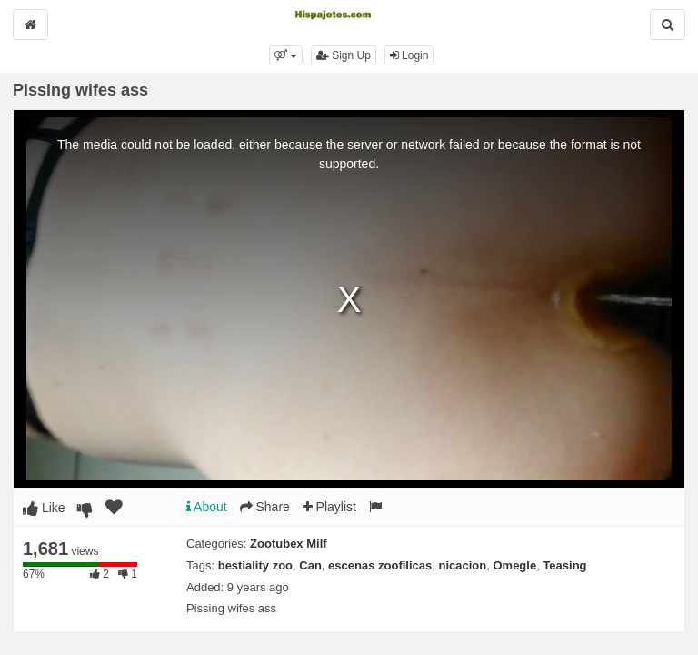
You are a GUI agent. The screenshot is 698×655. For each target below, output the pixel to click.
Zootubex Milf (288, 543)
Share (265, 506)
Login (409, 55)
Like (44, 507)
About (206, 506)
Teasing (564, 565)
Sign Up (343, 55)
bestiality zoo (255, 565)
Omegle (514, 565)
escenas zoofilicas (380, 565)
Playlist (329, 506)
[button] (286, 55)
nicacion (462, 565)
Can (310, 565)
